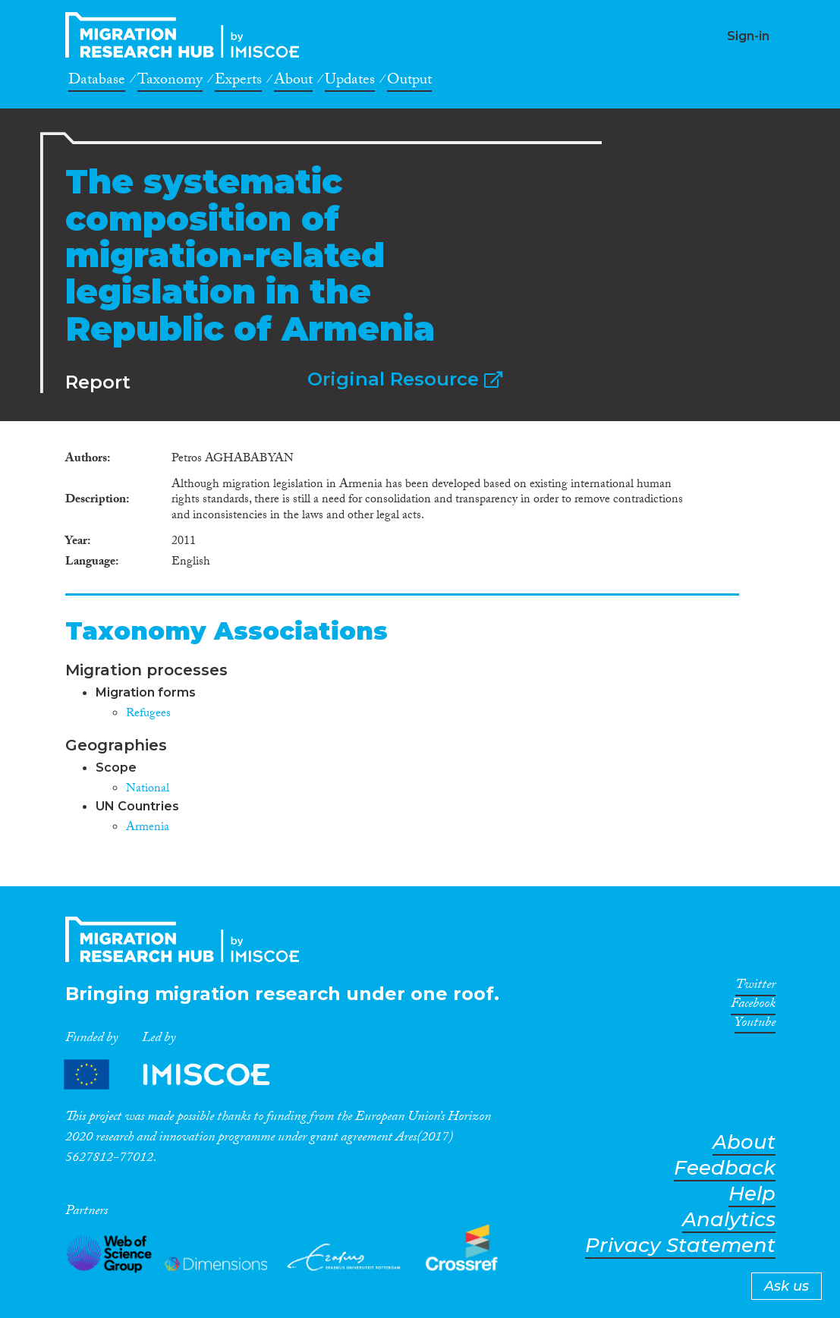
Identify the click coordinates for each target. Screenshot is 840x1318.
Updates (350, 82)
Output (409, 82)
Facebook (753, 1006)
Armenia (147, 828)
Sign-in (748, 36)
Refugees (148, 714)
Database (96, 82)
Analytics (729, 1219)
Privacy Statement (680, 1245)
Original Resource (404, 379)
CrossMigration (186, 35)
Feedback (725, 1168)
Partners (179, 1074)
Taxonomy (170, 82)
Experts (238, 82)
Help (752, 1194)
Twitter (755, 987)
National (147, 789)
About (293, 82)
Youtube (755, 1025)
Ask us (786, 1286)
